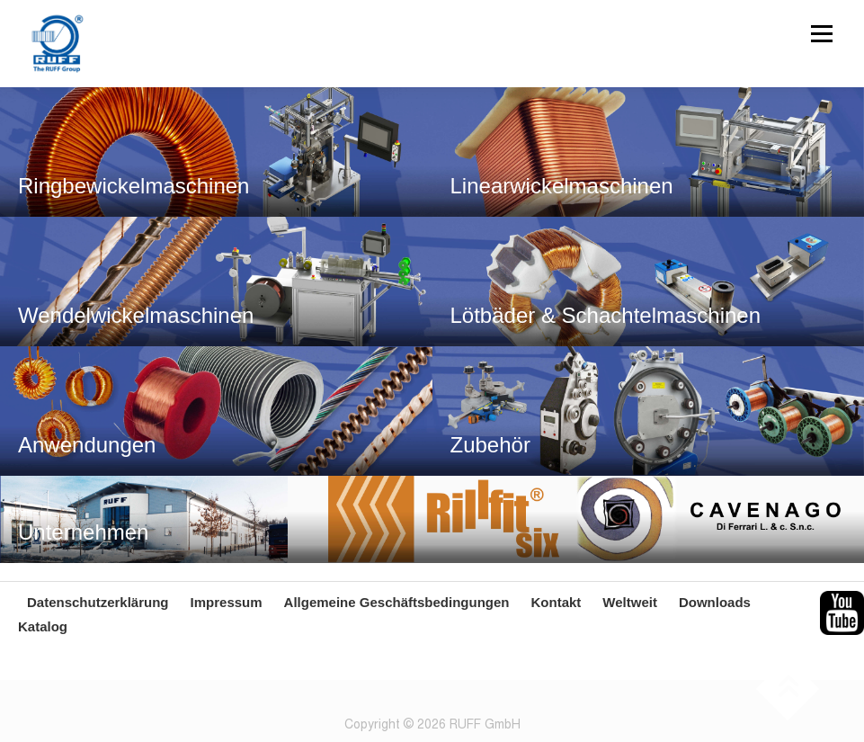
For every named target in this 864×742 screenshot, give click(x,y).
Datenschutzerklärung (98, 602)
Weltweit (629, 602)
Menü (820, 33)
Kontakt (555, 602)
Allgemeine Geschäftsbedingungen (397, 602)
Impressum (227, 602)
